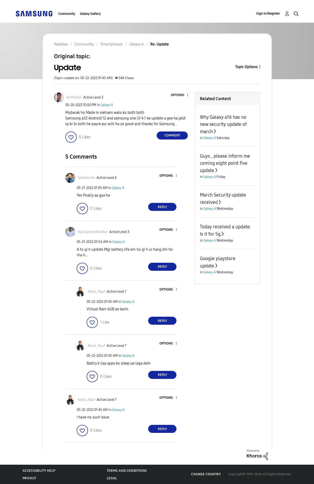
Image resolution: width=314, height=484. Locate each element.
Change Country (206, 474)
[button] (180, 95)
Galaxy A (106, 105)
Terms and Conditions (127, 471)
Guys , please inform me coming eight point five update (225, 163)
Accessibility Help (39, 471)
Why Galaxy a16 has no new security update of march (223, 124)
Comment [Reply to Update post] (172, 135)
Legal (112, 478)
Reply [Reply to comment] (162, 207)
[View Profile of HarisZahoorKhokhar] (93, 232)
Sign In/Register (268, 14)
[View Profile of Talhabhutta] (86, 178)
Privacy (29, 478)
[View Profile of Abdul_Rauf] (96, 292)
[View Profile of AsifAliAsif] (74, 97)
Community (66, 14)
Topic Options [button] (246, 67)
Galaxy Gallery (90, 14)
